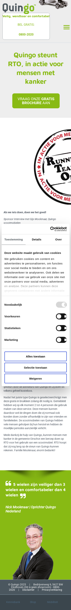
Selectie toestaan (35, 367)
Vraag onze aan (36, 101)
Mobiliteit (52, 602)
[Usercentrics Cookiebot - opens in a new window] (50, 228)
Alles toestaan (35, 356)
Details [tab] (36, 239)
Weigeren (35, 378)
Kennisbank (13, 602)
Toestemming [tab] (13, 239)
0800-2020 (26, 34)
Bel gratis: (26, 24)
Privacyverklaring (52, 589)
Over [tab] (58, 239)
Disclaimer (28, 589)
